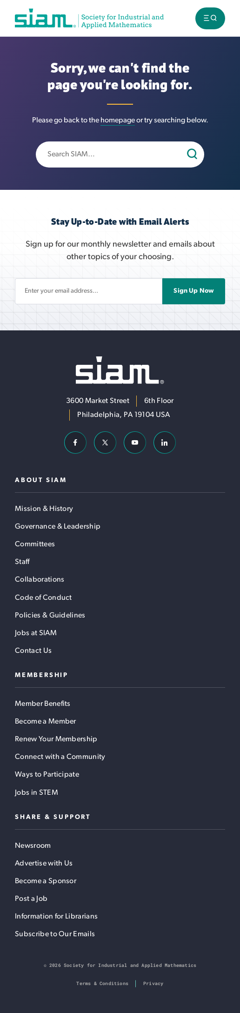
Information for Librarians (56, 916)
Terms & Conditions (102, 983)
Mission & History (44, 509)
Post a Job (31, 899)
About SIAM (41, 480)
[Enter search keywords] (120, 154)
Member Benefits (43, 704)
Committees (35, 544)
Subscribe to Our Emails (55, 934)
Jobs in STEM (36, 793)
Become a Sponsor (45, 881)
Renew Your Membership (56, 739)
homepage (117, 120)
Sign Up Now (193, 291)
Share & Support (53, 817)
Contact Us (33, 651)
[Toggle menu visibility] (210, 18)
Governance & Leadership (57, 526)
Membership (41, 675)
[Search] (193, 154)
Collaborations (39, 580)
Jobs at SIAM (36, 633)
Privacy (153, 983)
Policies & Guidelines (50, 615)
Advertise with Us (44, 863)
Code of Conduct (43, 598)
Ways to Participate (47, 774)
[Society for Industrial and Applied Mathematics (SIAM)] (89, 18)
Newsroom (33, 846)
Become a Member (45, 721)
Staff (22, 562)
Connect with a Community (60, 757)
